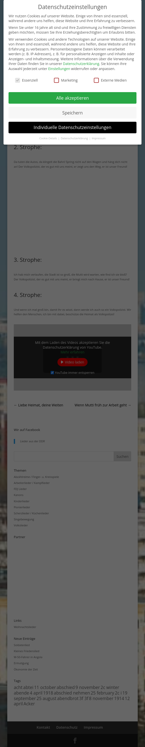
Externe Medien (110, 80)
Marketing (66, 80)
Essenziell (26, 80)
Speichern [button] (72, 113)
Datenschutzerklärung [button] (75, 138)
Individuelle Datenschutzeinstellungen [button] (72, 127)
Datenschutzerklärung (81, 63)
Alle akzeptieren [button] (72, 98)
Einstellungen (59, 68)
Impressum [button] (99, 138)
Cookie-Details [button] (48, 138)
